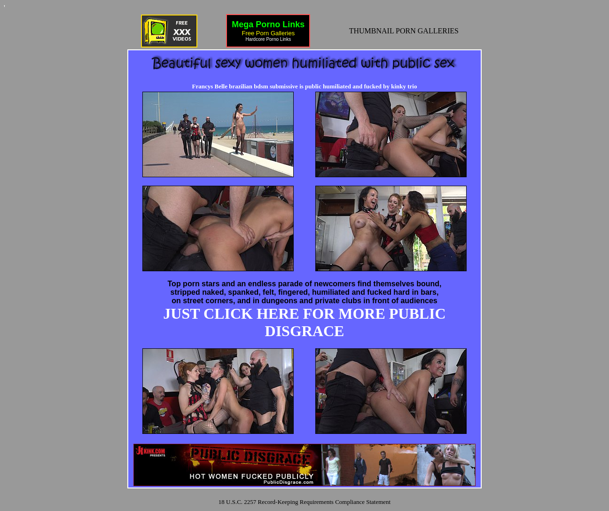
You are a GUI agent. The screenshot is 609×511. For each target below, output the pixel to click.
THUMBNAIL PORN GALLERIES (404, 31)
